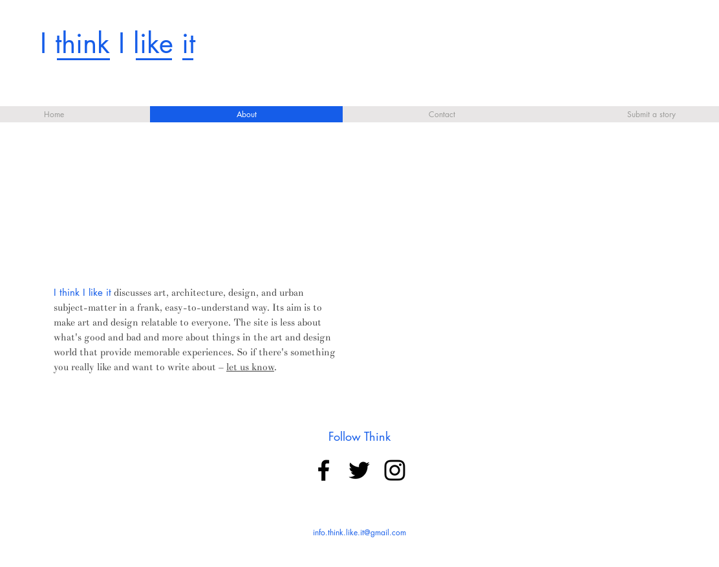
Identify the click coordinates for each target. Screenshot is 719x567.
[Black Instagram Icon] (395, 470)
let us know (250, 367)
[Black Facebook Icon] (324, 470)
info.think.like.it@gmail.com (359, 532)
